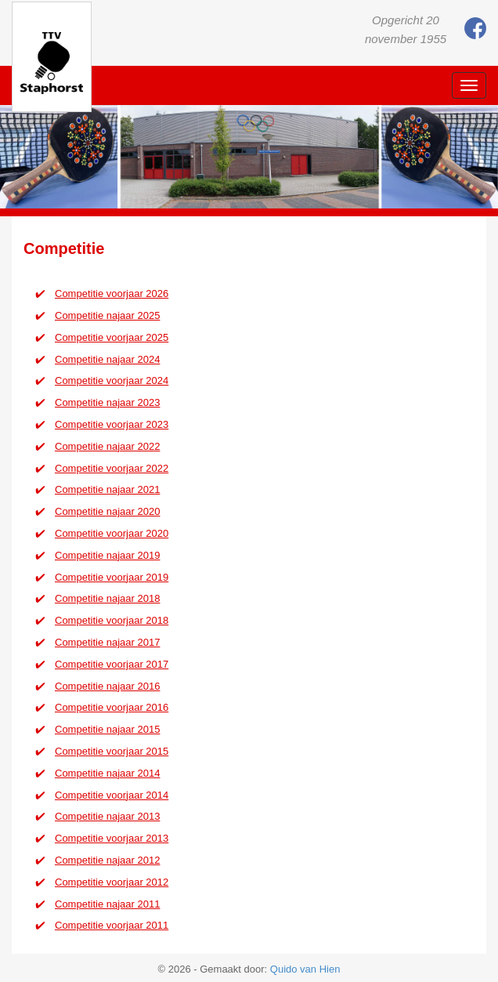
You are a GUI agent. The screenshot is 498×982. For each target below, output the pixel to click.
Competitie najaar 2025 (107, 315)
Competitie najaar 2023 (107, 402)
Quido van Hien (305, 969)
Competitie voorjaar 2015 (111, 751)
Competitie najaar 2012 (107, 860)
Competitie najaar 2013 (107, 816)
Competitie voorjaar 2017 (111, 664)
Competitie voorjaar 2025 (111, 337)
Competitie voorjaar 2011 (111, 925)
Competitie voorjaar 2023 (111, 424)
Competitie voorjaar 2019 (111, 577)
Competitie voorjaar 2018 (111, 620)
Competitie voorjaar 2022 (111, 468)
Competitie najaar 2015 (107, 729)
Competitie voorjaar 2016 (111, 707)
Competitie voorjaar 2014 (111, 795)
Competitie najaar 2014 (107, 773)
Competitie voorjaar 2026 (111, 293)
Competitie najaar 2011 (107, 904)
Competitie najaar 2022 (107, 446)
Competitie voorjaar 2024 (111, 380)
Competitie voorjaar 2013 (111, 838)
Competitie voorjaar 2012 (111, 882)
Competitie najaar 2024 (107, 359)
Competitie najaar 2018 (107, 598)
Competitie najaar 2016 (107, 686)
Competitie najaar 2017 (107, 642)
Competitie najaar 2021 (107, 489)
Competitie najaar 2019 (107, 555)
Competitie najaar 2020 (107, 511)
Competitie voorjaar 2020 (111, 533)
